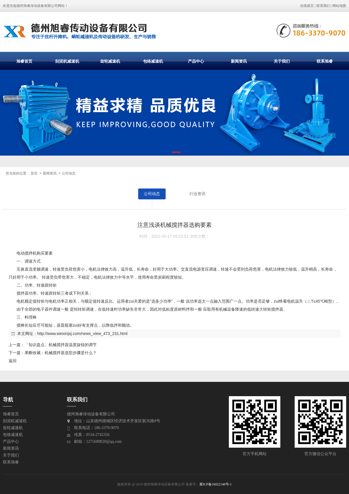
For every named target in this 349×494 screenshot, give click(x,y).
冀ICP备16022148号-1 (215, 484)
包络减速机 (153, 61)
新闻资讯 (239, 61)
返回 (13, 360)
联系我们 (323, 6)
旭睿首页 (24, 61)
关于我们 (282, 61)
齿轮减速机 (110, 61)
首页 (34, 173)
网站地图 (339, 6)
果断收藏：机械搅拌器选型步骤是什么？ (61, 352)
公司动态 (69, 173)
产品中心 (196, 61)
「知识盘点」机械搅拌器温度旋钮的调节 (61, 344)
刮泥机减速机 (67, 61)
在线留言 (307, 6)
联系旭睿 (325, 61)
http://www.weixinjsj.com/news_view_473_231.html (82, 333)
